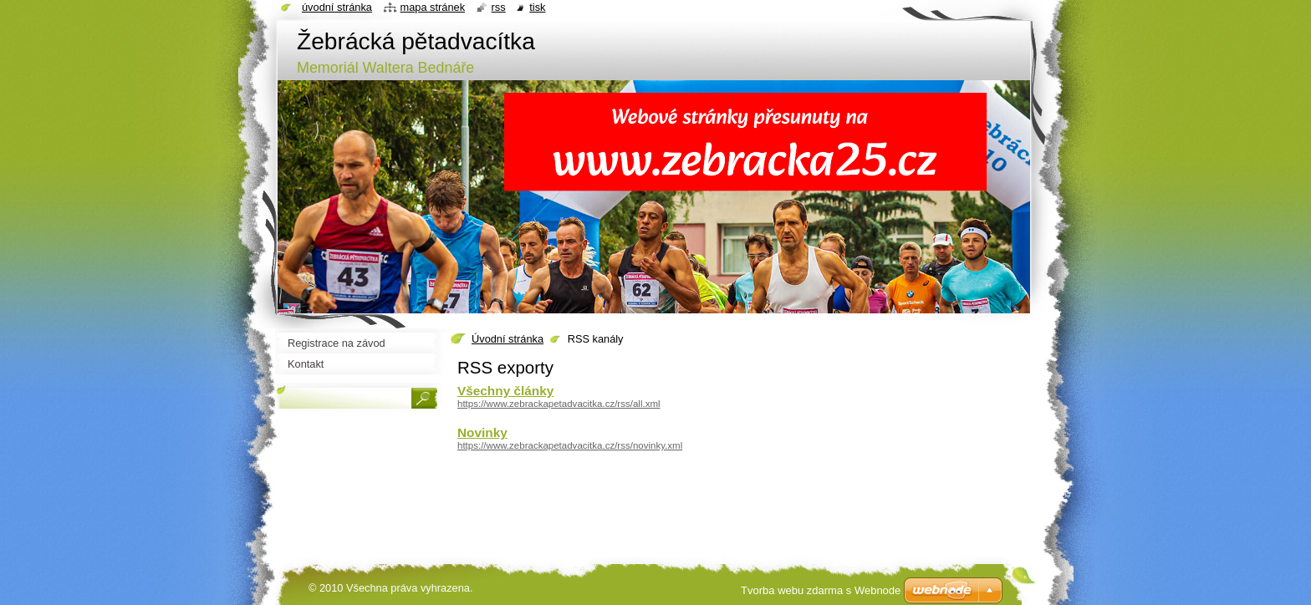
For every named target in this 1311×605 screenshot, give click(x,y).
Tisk (537, 7)
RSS (499, 7)
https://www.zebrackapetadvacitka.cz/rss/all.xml (559, 404)
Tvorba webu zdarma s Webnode (820, 590)
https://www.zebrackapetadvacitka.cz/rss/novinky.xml (569, 445)
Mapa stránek (433, 7)
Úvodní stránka (507, 339)
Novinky (482, 432)
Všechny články (505, 391)
